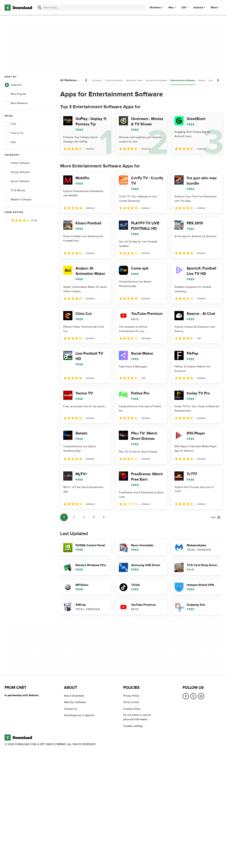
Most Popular (15, 94)
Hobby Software (17, 163)
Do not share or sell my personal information (137, 717)
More (215, 7)
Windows (155, 7)
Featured (13, 85)
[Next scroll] (217, 80)
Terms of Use (131, 702)
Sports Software (17, 181)
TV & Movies (15, 190)
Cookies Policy (131, 708)
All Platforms (69, 80)
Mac (171, 7)
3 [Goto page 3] (84, 517)
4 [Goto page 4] (94, 517)
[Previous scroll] (86, 80)
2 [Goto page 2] (74, 517)
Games (201, 80)
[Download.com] (18, 8)
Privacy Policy (131, 695)
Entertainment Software (182, 80)
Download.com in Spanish (79, 715)
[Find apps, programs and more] (91, 8)
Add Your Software (75, 702)
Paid (10, 142)
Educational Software (156, 80)
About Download (74, 695)
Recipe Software (17, 172)
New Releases (16, 103)
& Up (21, 220)
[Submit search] (40, 8)
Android (198, 7)
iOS (183, 7)
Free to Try (14, 133)
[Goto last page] (215, 517)
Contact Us (70, 708)
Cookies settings (133, 725)
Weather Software (18, 199)
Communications (114, 80)
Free (10, 124)
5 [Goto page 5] (104, 517)
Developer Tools (134, 80)
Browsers (97, 80)
